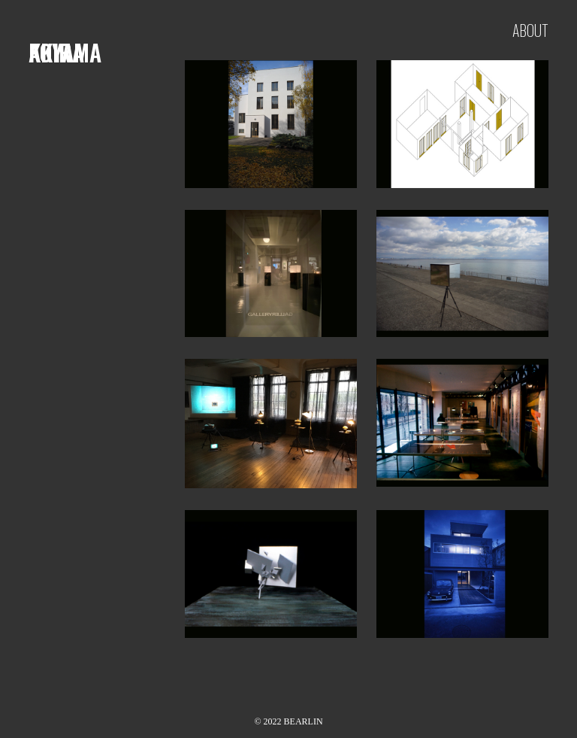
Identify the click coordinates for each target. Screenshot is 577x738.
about (530, 30)
